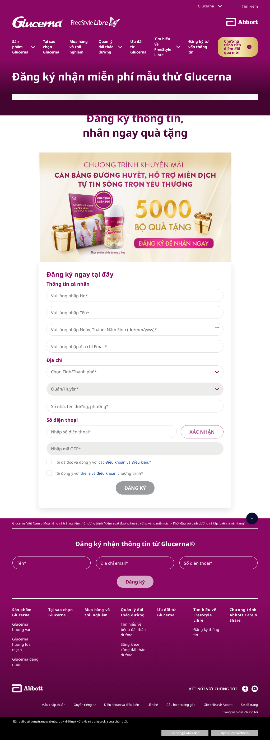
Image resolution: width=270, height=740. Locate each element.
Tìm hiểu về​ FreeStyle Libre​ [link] (162, 46)
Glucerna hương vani (22, 627)
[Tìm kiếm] (236, 7)
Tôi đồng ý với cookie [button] (185, 733)
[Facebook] (245, 690)
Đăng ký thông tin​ (206, 632)
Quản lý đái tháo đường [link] (106, 47)
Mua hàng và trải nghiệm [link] (78, 47)
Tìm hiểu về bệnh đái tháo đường (133, 629)
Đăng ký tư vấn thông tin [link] (198, 47)
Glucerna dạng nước (25, 662)
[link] (26, 523)
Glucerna (210, 5)
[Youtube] (255, 690)
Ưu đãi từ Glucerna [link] (138, 47)
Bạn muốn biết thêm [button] (235, 733)
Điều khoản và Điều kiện (126, 462)
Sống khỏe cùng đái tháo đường (133, 649)
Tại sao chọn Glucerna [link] (51, 47)
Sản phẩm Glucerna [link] (20, 47)
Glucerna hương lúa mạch (21, 644)
